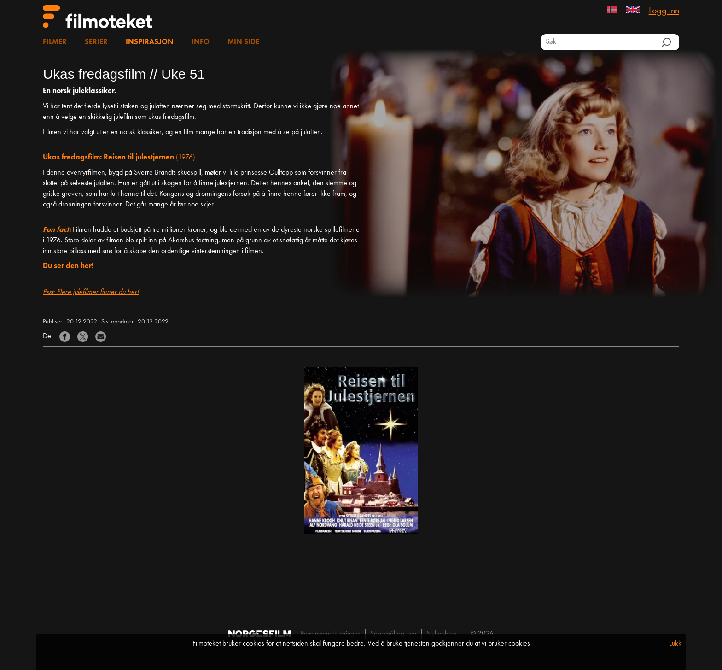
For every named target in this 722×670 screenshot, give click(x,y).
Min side (243, 42)
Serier (96, 42)
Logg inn (664, 11)
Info (201, 42)
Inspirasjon (150, 42)
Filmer (55, 42)
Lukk (675, 643)
